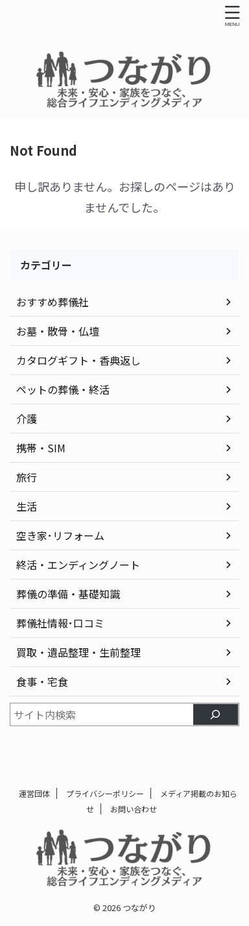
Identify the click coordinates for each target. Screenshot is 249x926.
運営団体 (34, 793)
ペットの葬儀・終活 (63, 389)
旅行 (26, 477)
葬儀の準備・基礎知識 (68, 594)
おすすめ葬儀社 (52, 302)
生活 (26, 506)
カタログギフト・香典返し (78, 360)
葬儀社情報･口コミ (60, 623)
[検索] (216, 714)
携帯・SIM (40, 448)
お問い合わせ (133, 808)
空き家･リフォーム (60, 535)
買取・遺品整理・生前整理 (78, 652)
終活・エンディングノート (78, 564)
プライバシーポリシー (105, 793)
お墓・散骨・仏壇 (57, 331)
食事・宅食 (42, 681)
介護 (26, 418)
